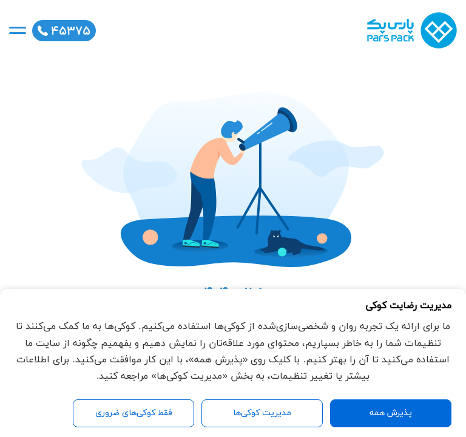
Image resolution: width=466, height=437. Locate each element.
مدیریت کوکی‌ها (262, 413)
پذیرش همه (391, 413)
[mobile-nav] (17, 30)
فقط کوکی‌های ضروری (133, 413)
